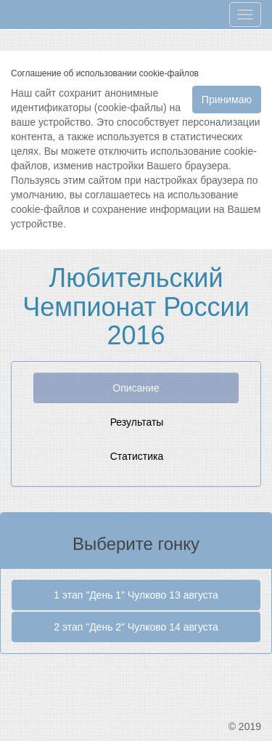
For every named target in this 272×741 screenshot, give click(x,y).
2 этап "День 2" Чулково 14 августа (136, 627)
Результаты (137, 422)
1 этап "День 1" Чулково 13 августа (136, 595)
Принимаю (227, 99)
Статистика (137, 456)
